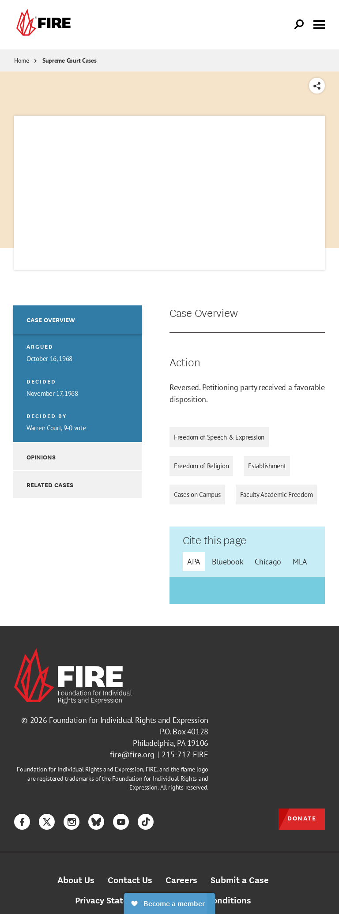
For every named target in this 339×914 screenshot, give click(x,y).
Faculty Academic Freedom (276, 494)
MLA (300, 562)
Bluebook (227, 562)
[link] (42, 25)
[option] (77, 373)
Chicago (268, 562)
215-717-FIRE (185, 754)
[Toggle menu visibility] (319, 24)
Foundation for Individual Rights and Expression (128, 720)
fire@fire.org (132, 754)
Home (21, 60)
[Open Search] (299, 24)
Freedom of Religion (201, 466)
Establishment (267, 466)
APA (193, 562)
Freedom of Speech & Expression (219, 437)
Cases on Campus (197, 494)
